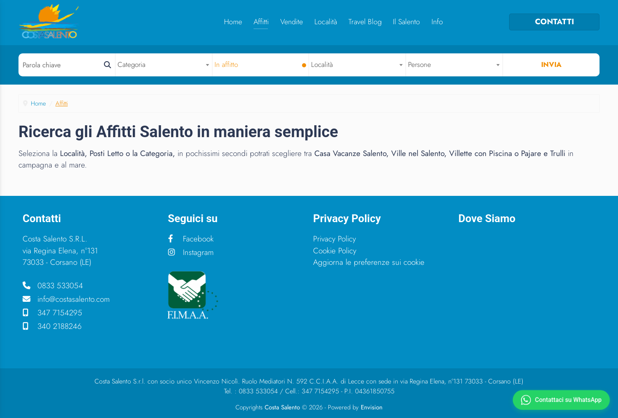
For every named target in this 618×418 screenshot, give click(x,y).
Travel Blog (365, 21)
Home (233, 21)
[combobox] (163, 64)
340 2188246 (52, 326)
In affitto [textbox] (226, 64)
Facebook (191, 238)
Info (437, 21)
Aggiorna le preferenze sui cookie (368, 262)
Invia (551, 64)
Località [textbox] (322, 64)
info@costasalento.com (66, 299)
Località (325, 21)
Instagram (191, 252)
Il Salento (406, 21)
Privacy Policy (334, 238)
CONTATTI (554, 21)
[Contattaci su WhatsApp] (561, 400)
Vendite (291, 21)
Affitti (261, 21)
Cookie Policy (334, 250)
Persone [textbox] (419, 64)
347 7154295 (52, 312)
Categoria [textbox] (131, 64)
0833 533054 (53, 285)
